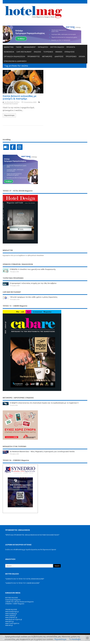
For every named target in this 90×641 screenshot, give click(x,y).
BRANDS (58, 52)
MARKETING (8, 47)
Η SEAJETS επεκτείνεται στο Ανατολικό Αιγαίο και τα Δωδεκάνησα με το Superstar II (44, 403)
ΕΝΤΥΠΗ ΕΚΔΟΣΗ (57, 47)
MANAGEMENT (30, 47)
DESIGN (82, 56)
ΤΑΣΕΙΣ (18, 47)
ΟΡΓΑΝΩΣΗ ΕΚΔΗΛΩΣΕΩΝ (14, 56)
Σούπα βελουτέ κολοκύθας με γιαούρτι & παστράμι (19, 97)
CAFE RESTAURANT (24, 52)
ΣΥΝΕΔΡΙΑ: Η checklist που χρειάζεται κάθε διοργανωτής (33, 269)
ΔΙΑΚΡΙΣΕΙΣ (59, 56)
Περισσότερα (9, 115)
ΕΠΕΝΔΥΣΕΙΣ (70, 52)
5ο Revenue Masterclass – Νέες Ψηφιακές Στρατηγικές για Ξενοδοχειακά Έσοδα (42, 451)
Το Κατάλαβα (75, 639)
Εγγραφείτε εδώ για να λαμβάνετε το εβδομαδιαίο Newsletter (23, 255)
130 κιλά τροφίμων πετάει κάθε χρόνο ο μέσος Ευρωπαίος (33, 297)
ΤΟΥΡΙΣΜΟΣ (48, 52)
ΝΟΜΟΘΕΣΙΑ (9, 52)
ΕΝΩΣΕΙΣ (37, 52)
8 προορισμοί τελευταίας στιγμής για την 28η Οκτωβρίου (33, 283)
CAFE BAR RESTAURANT (10, 104)
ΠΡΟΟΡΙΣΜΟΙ (71, 56)
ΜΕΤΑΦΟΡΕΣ (47, 56)
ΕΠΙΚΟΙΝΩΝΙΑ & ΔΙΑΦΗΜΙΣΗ (15, 61)
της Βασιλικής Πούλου (11, 102)
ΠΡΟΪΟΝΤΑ (70, 47)
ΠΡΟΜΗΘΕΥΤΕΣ (33, 56)
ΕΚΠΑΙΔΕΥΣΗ (43, 47)
